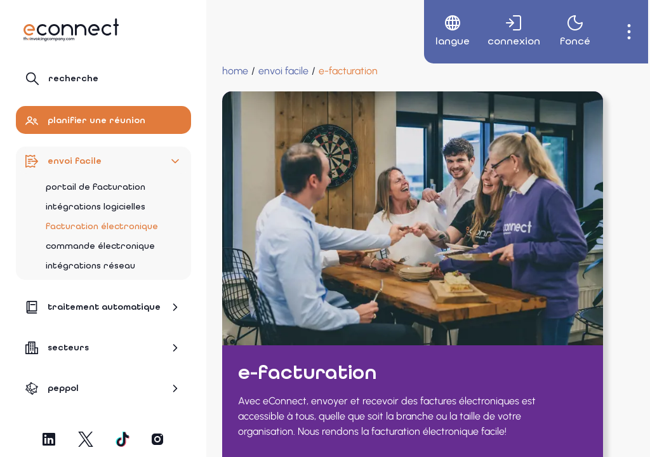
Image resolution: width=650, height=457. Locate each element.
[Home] (235, 71)
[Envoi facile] (283, 71)
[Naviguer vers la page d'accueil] (71, 29)
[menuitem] (440, 32)
